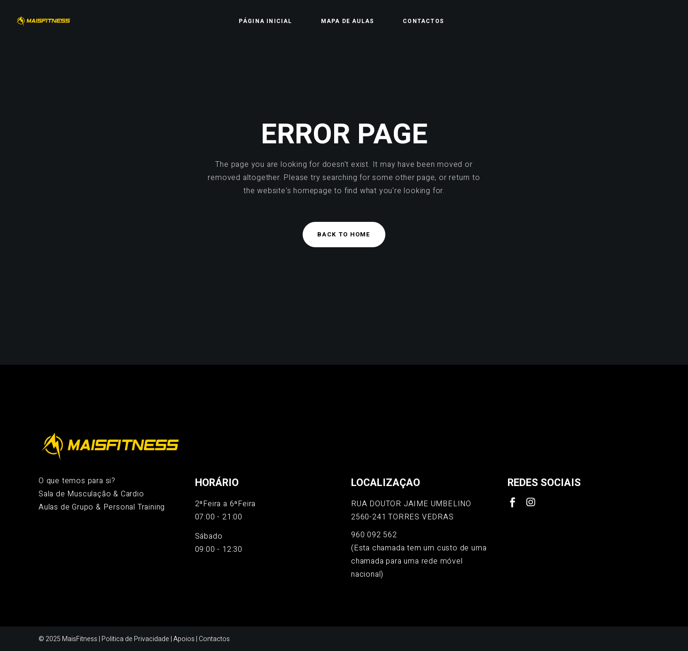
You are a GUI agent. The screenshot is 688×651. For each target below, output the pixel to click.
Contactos (214, 639)
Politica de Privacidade (135, 639)
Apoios (184, 639)
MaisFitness (79, 639)
